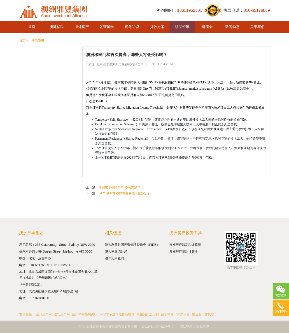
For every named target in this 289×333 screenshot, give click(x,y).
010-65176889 (40, 265)
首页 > (23, 40)
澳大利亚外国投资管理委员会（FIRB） (132, 244)
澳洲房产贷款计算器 (183, 251)
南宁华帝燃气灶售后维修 (117, 314)
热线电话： (246, 10)
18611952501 (61, 265)
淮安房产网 (62, 314)
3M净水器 (183, 314)
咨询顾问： (179, 10)
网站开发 (186, 326)
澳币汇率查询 (114, 258)
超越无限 (202, 326)
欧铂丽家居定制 (148, 314)
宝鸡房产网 (44, 314)
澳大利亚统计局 (116, 251)
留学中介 (167, 314)
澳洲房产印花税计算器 (185, 244)
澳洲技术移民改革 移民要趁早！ (121, 187)
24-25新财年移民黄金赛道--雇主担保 (124, 193)
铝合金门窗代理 (203, 314)
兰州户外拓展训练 (84, 314)
